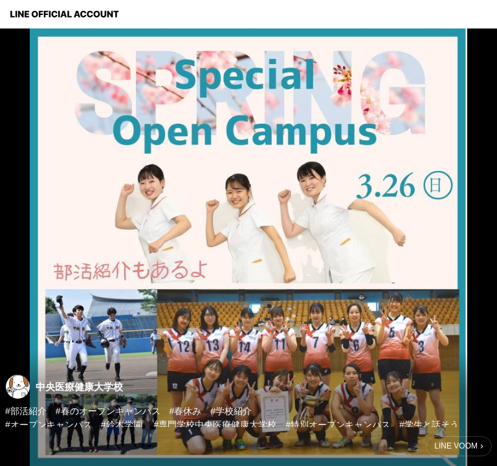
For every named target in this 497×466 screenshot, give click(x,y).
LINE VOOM (456, 445)
